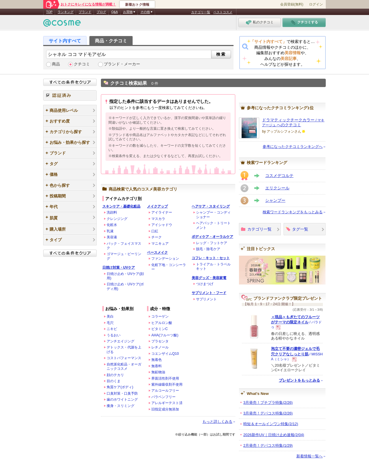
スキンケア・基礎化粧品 (121, 206)
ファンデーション (165, 259)
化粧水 (112, 225)
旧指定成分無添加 (165, 409)
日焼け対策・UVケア (118, 267)
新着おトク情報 (137, 5)
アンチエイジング (120, 341)
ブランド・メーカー (122, 64)
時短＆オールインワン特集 (270, 424)
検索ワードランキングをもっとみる (293, 212)
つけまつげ (204, 284)
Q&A (114, 12)
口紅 (154, 231)
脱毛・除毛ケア (208, 249)
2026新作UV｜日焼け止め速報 (273, 435)
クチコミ (82, 64)
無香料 (156, 366)
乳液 (110, 231)
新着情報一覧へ (309, 456)
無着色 (156, 360)
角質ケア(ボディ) (120, 387)
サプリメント (206, 299)
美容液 (112, 237)
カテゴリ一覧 (200, 12)
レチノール (160, 347)
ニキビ (112, 329)
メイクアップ (157, 206)
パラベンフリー (163, 397)
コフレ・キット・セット (211, 258)
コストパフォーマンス (124, 358)
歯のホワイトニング (122, 399)
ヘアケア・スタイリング (211, 206)
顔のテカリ (115, 375)
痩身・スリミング (120, 406)
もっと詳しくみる (217, 421)
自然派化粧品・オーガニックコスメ (124, 366)
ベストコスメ (222, 12)
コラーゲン (160, 316)
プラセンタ (160, 341)
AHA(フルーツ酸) (164, 335)
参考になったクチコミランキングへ (293, 146)
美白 (110, 316)
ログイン (316, 4)
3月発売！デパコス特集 (268, 413)
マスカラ (158, 219)
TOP (49, 12)
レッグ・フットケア (211, 243)
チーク (156, 237)
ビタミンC (159, 329)
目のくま (114, 381)
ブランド (85, 12)
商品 (56, 64)
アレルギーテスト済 (166, 403)
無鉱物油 (158, 372)
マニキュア (160, 244)
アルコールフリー (165, 391)
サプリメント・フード (209, 293)
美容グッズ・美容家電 (209, 278)
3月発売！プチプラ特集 (268, 402)
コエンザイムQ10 (165, 354)
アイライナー (161, 212)
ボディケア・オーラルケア (212, 237)
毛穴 (110, 323)
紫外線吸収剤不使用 (166, 384)
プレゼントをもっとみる (299, 380)
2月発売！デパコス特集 (268, 445)
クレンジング (117, 219)
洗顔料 (112, 212)
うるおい (114, 335)
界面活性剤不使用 (165, 378)
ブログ (101, 12)
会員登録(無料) (291, 4)
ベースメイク (157, 252)
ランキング (66, 12)
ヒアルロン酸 (161, 323)
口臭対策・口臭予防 (122, 393)
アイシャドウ (161, 225)
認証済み (70, 95)
